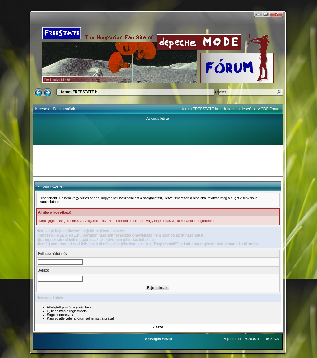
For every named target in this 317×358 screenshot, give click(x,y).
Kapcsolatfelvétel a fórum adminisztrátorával (80, 318)
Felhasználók (64, 109)
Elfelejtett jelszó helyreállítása (69, 307)
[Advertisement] (158, 161)
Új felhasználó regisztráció (67, 311)
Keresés (42, 109)
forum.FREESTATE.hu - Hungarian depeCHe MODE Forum (231, 109)
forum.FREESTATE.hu (80, 92)
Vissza (157, 327)
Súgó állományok (60, 315)
